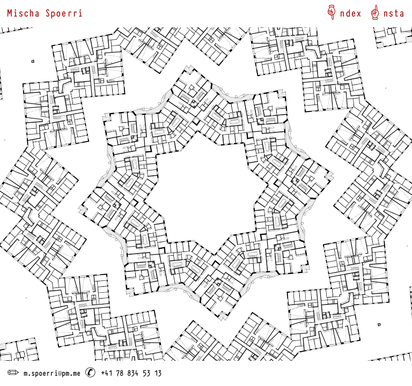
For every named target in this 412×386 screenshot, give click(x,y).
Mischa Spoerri (45, 12)
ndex (350, 12)
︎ (331, 12)
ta (399, 12)
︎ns (380, 12)
